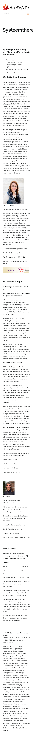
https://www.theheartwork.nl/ (20, 537)
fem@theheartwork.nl (15, 529)
